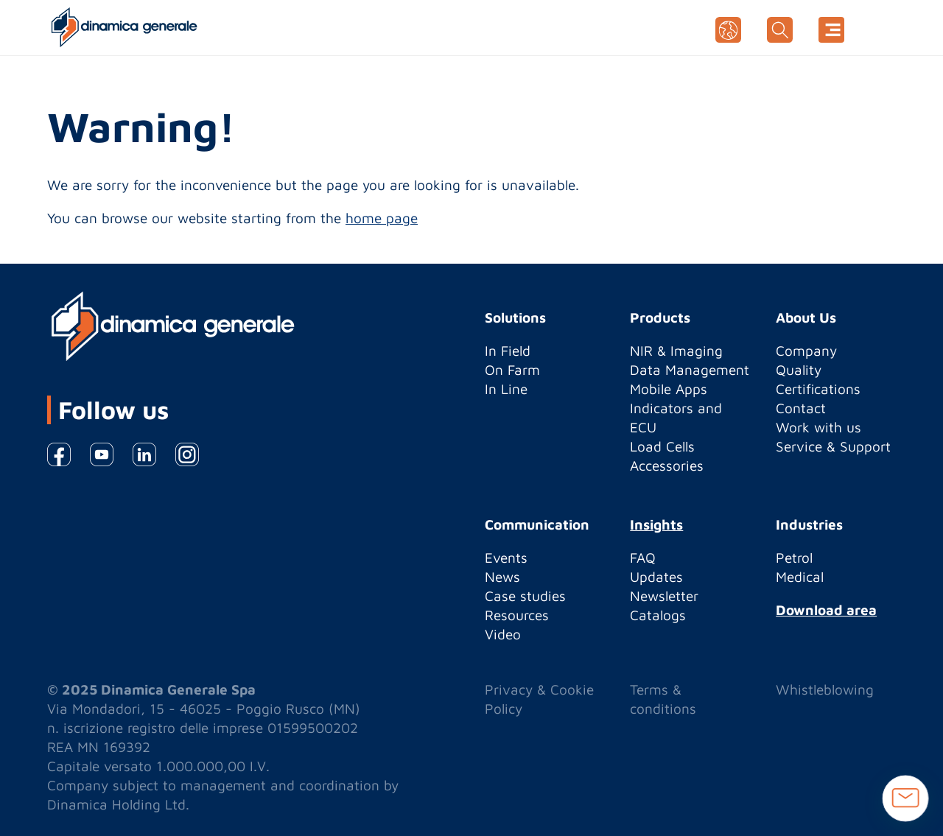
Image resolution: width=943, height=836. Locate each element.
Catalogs (658, 615)
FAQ (643, 557)
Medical (800, 577)
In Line (506, 389)
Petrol (794, 557)
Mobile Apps (668, 389)
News (502, 577)
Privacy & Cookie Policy (539, 699)
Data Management (689, 370)
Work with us (818, 427)
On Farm (512, 370)
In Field (507, 351)
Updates (656, 577)
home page (382, 218)
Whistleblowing (825, 689)
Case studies (525, 596)
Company (806, 351)
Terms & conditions (663, 699)
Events (506, 557)
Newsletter (664, 596)
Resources (517, 615)
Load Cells (662, 446)
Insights (656, 524)
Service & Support (833, 446)
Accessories (667, 465)
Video (503, 634)
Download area (826, 610)
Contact (801, 408)
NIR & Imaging (676, 351)
